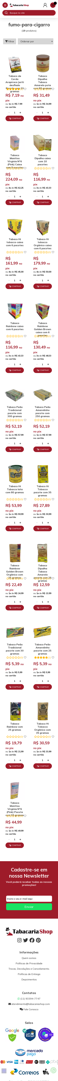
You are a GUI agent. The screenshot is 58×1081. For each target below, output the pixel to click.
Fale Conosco (29, 1009)
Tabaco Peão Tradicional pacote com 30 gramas (15, 648)
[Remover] (9, 112)
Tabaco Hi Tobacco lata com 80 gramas (15, 489)
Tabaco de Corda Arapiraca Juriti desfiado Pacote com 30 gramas (15, 79)
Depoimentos (29, 979)
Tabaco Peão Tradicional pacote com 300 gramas (15, 410)
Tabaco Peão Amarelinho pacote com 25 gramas (42, 648)
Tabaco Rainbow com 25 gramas (15, 726)
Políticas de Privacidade (29, 963)
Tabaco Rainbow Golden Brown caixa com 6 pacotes (42, 326)
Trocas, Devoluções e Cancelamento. (29, 968)
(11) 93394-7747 (29, 998)
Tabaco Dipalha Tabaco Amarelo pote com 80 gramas (42, 79)
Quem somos (29, 958)
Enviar (29, 907)
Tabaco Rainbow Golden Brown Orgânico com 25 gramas (14, 569)
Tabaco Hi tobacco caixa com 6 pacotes (15, 242)
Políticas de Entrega (29, 974)
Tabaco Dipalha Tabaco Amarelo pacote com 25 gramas (42, 569)
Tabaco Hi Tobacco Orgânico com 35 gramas (42, 727)
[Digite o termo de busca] (32, 12)
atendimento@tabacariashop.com (29, 1003)
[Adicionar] (20, 112)
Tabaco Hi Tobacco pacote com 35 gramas (42, 490)
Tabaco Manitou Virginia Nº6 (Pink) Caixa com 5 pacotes (15, 159)
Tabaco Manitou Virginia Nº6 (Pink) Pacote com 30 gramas (15, 806)
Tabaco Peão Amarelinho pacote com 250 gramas (43, 410)
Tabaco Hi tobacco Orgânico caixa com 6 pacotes (43, 243)
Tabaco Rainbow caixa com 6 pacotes (15, 326)
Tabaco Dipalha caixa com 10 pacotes (43, 159)
